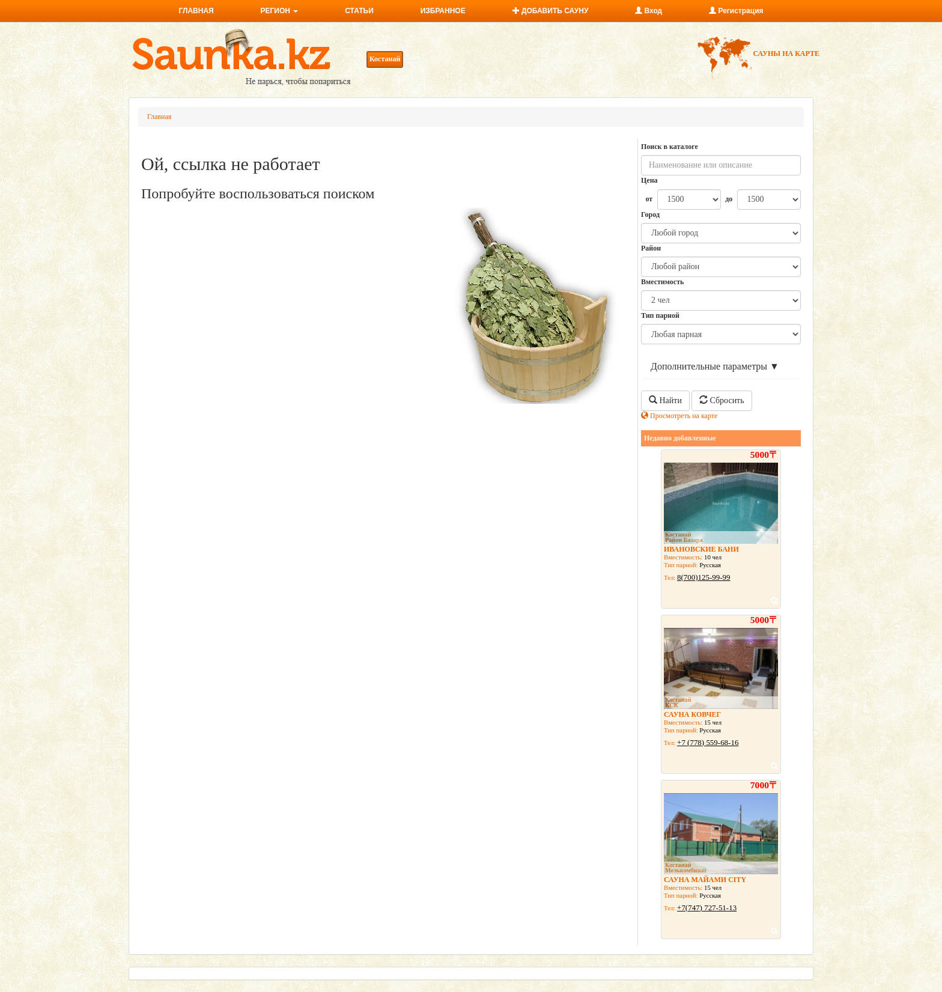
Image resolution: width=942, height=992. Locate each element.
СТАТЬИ (359, 11)
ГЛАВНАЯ (195, 11)
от (648, 199)
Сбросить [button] (721, 400)
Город (650, 214)
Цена (649, 180)
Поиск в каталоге (669, 146)
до (728, 199)
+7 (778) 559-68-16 (707, 742)
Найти (665, 400)
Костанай (384, 59)
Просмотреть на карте (679, 416)
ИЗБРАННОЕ (443, 11)
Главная (159, 116)
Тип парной (660, 315)
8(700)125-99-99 (704, 577)
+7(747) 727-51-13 (707, 907)
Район (651, 248)
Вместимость (662, 282)
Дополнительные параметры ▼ (715, 366)
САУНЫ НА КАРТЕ (757, 53)
